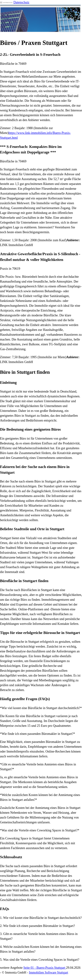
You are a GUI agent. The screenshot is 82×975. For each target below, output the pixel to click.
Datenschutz (21, 2)
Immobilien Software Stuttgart (48, 972)
